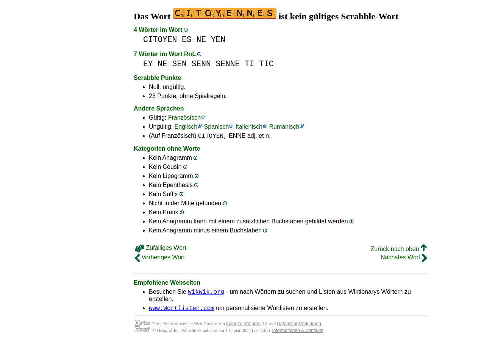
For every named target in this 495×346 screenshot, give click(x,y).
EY (148, 63)
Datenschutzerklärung (299, 327)
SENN (201, 63)
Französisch (184, 117)
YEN (218, 39)
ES (187, 39)
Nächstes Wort (404, 258)
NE (201, 39)
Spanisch (216, 126)
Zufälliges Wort (160, 249)
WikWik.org (206, 294)
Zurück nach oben (398, 250)
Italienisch (249, 126)
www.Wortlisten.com (181, 311)
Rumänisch (284, 126)
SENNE (227, 63)
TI (250, 63)
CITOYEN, (212, 136)
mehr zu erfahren (243, 327)
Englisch (186, 126)
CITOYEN (160, 39)
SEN (179, 63)
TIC (266, 63)
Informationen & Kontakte (297, 334)
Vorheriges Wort (160, 258)
